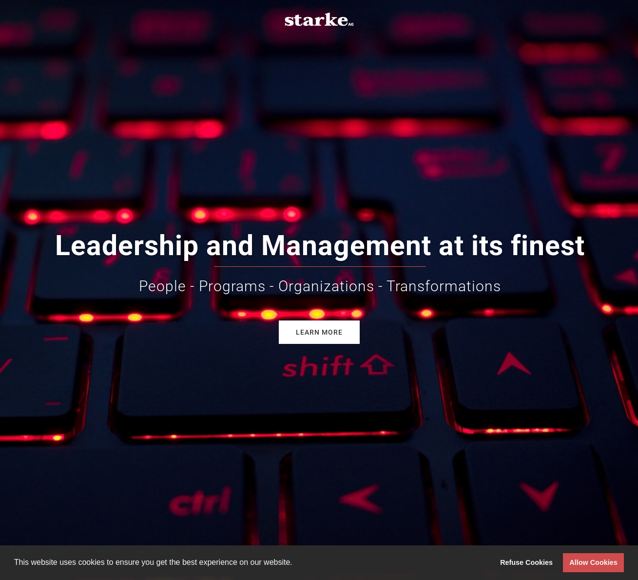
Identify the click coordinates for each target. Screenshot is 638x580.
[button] (295, 563)
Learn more (319, 332)
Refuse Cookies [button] (526, 562)
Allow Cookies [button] (593, 562)
